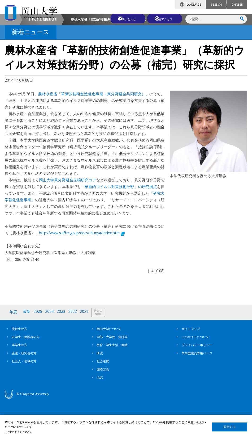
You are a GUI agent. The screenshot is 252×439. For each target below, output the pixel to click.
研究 (100, 392)
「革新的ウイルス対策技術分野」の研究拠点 (119, 226)
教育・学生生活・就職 (112, 384)
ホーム (10, 59)
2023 (62, 352)
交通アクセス (165, 18)
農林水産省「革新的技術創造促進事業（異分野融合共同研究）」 (93, 133)
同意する (229, 427)
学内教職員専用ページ (197, 392)
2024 (50, 352)
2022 (74, 352)
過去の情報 (100, 352)
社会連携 (103, 400)
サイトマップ (191, 368)
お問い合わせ (123, 18)
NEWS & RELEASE (42, 59)
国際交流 (103, 408)
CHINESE (237, 4)
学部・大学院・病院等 (112, 376)
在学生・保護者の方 (25, 376)
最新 (27, 352)
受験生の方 (19, 368)
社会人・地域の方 (24, 400)
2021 (86, 352)
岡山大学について (109, 368)
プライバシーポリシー (197, 384)
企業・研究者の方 (24, 392)
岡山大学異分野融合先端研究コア (67, 219)
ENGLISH (216, 4)
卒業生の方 (19, 384)
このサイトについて (195, 376)
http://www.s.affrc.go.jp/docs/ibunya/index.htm (82, 272)
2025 (38, 352)
